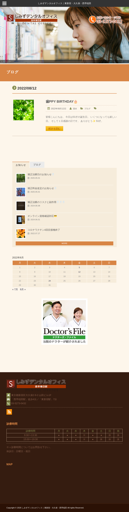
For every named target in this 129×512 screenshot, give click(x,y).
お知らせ (21, 165)
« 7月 (15, 289)
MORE (64, 243)
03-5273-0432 (18, 403)
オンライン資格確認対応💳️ (42, 216)
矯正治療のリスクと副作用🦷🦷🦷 (46, 202)
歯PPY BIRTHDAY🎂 (62, 101)
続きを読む (54, 128)
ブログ (87, 108)
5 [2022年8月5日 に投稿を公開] (79, 267)
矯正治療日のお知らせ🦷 (41, 174)
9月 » (23, 289)
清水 (75, 108)
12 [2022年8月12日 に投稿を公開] (79, 272)
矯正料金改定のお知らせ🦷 (42, 188)
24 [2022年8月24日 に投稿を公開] (50, 281)
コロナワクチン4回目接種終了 (44, 229)
